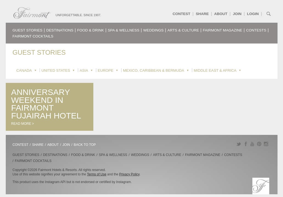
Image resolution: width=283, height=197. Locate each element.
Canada (24, 70)
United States (55, 70)
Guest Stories (28, 30)
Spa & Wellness (123, 30)
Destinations (59, 30)
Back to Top (85, 145)
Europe (105, 70)
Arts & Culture (183, 30)
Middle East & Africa (215, 70)
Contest (181, 14)
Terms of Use (97, 174)
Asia (84, 70)
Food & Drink (90, 30)
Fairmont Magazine (222, 30)
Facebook (245, 144)
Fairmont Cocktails (33, 36)
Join (237, 14)
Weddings (153, 30)
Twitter (238, 144)
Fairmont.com (32, 13)
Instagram (266, 144)
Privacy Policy (129, 174)
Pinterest (259, 144)
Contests (256, 30)
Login (253, 14)
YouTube (252, 144)
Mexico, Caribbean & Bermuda (153, 70)
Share (202, 14)
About (220, 14)
